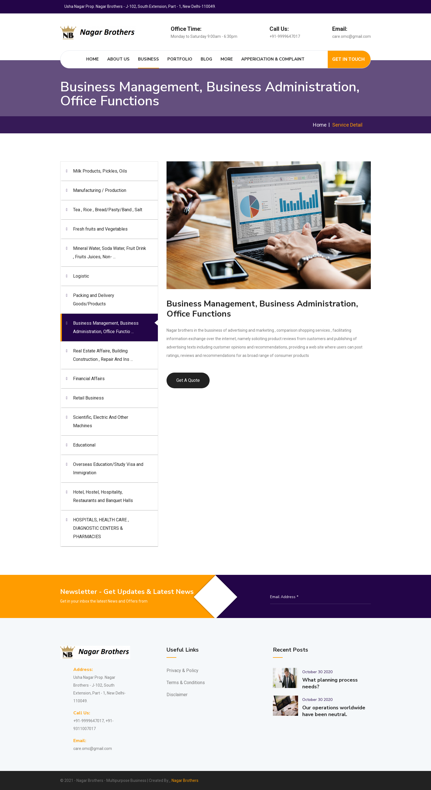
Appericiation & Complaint (273, 59)
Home (92, 59)
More (227, 59)
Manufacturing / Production (99, 190)
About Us (118, 59)
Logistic (81, 276)
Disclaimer (177, 694)
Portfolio (180, 59)
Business (148, 59)
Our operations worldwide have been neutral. (333, 711)
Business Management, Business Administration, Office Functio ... (106, 327)
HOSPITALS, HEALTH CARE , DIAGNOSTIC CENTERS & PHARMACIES (101, 528)
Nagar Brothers (185, 780)
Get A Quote (188, 380)
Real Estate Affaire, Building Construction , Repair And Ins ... (103, 355)
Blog (206, 59)
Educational (84, 445)
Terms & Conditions (186, 682)
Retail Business (88, 398)
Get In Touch (348, 59)
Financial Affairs (89, 378)
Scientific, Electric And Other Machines (100, 421)
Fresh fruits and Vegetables (100, 229)
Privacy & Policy (182, 670)
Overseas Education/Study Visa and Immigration (108, 468)
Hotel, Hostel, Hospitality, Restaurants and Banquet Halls (103, 496)
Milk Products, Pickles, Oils (100, 171)
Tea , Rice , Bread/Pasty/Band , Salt (107, 209)
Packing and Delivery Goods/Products (93, 299)
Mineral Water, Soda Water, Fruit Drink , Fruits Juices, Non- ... (109, 252)
